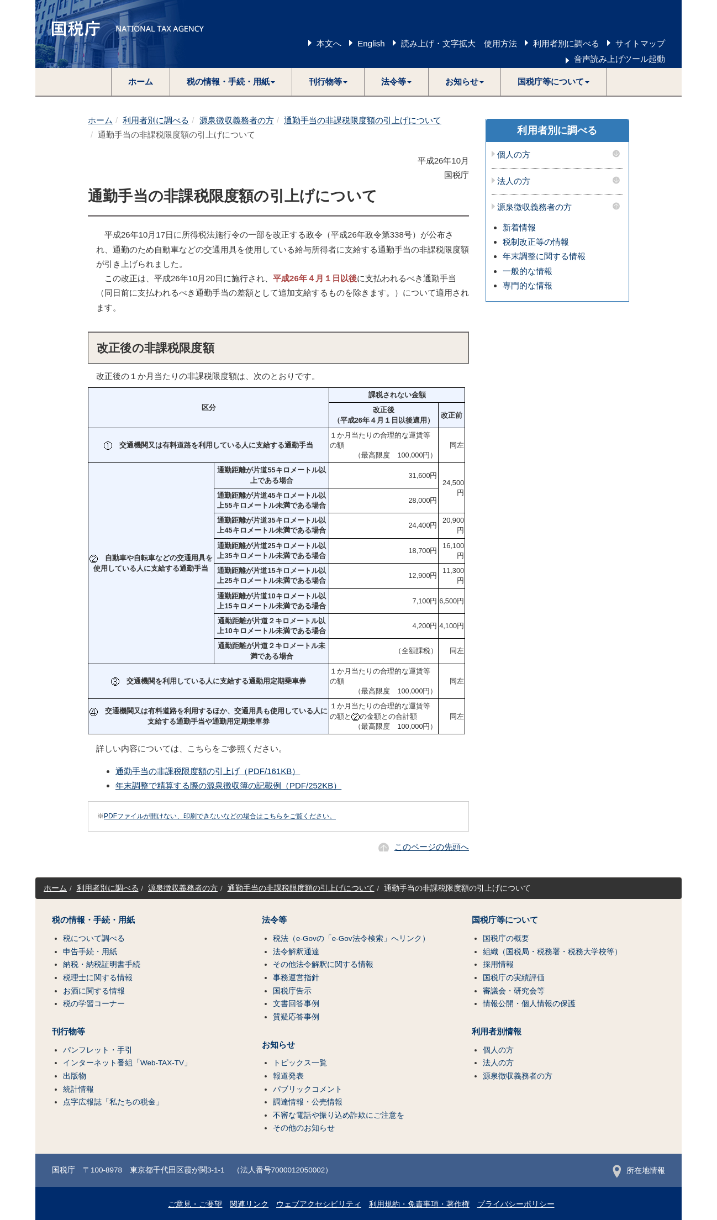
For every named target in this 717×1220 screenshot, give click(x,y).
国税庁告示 (292, 991)
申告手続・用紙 (90, 952)
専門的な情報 (527, 285)
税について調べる (94, 938)
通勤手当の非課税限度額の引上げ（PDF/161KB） (207, 771)
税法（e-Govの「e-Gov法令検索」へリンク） (351, 938)
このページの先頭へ (431, 846)
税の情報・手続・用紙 (93, 920)
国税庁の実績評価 (514, 978)
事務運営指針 (296, 978)
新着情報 (519, 227)
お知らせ (278, 1044)
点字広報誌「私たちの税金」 (113, 1102)
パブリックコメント (307, 1089)
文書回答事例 (296, 1004)
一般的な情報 (527, 271)
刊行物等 (68, 1031)
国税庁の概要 (506, 938)
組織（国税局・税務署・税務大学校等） (552, 952)
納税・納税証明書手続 (101, 964)
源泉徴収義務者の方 (236, 120)
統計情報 (78, 1089)
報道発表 (288, 1076)
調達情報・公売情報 (307, 1102)
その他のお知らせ (304, 1128)
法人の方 (513, 181)
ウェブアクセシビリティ (318, 1204)
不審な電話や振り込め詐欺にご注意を (338, 1115)
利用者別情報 (496, 1031)
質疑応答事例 (296, 1017)
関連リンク (249, 1204)
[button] (231, 82)
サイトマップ (640, 43)
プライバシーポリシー (516, 1204)
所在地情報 (639, 1170)
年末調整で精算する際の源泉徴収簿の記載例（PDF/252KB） (228, 785)
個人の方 (513, 154)
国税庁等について (505, 920)
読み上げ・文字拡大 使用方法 (459, 43)
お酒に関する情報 (94, 991)
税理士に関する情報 (98, 978)
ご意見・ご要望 (195, 1204)
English (370, 43)
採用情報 (498, 964)
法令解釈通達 (296, 952)
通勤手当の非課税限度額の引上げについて (362, 120)
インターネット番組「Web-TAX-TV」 (127, 1063)
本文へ (329, 43)
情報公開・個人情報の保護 (529, 1004)
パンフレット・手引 (98, 1050)
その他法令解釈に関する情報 (323, 964)
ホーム (140, 81)
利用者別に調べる (566, 43)
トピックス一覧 (300, 1063)
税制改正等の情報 (536, 241)
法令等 (274, 920)
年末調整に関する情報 (544, 256)
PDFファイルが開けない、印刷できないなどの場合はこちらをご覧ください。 (220, 816)
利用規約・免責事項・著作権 (419, 1204)
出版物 (74, 1076)
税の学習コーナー (94, 1004)
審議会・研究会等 (514, 991)
